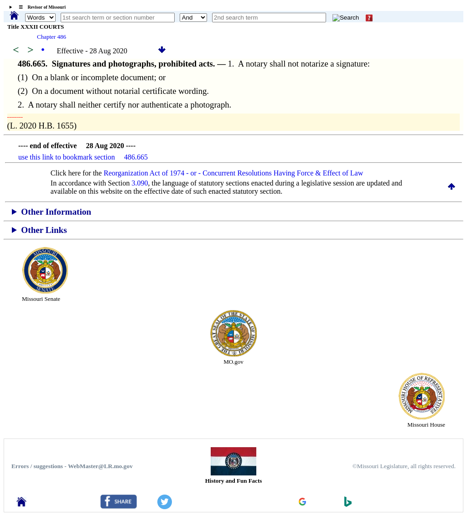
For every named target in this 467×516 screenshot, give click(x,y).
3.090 (140, 183)
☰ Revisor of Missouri (40, 7)
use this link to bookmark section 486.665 (83, 157)
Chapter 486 (51, 36)
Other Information (56, 212)
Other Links (44, 230)
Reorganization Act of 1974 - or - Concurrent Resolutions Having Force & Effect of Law (233, 173)
